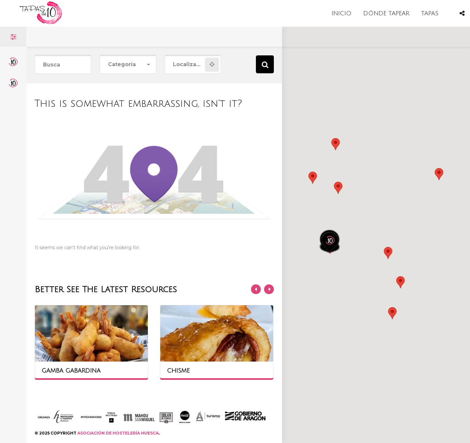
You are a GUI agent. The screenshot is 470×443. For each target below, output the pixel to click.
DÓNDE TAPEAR (386, 13)
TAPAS (429, 13)
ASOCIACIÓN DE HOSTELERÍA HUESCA (118, 433)
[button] (338, 188)
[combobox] (128, 64)
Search (265, 64)
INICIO (342, 13)
